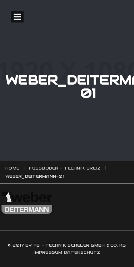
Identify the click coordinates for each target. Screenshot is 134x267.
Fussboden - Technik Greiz (64, 168)
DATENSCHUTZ (82, 252)
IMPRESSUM (48, 252)
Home (12, 168)
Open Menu (17, 16)
